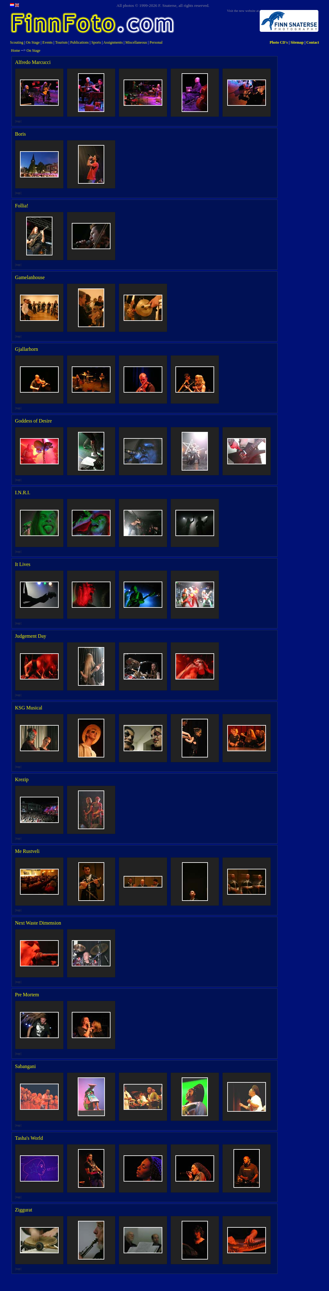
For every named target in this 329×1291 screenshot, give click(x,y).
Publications (79, 42)
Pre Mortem (27, 994)
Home (15, 50)
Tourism (61, 42)
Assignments (113, 42)
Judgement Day (30, 636)
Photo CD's (279, 42)
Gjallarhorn (26, 349)
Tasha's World (29, 1138)
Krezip (22, 779)
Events (47, 42)
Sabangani (25, 1066)
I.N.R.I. (22, 492)
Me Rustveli (27, 851)
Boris (20, 134)
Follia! (21, 205)
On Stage (33, 42)
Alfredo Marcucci (33, 62)
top (18, 121)
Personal (156, 42)
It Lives (22, 564)
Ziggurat (23, 1209)
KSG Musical (28, 707)
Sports (96, 42)
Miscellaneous (136, 42)
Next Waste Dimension (38, 923)
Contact (312, 42)
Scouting (16, 42)
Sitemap (297, 42)
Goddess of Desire (33, 420)
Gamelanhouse (30, 277)
